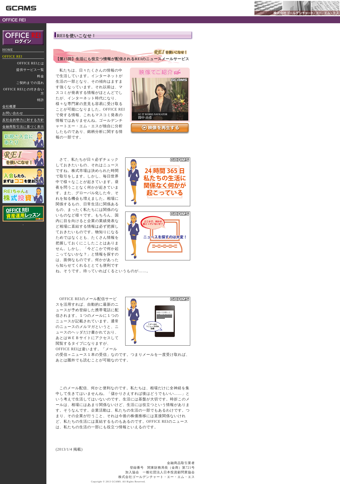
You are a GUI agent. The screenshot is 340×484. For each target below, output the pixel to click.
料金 (40, 76)
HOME (7, 50)
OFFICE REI (12, 56)
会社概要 (9, 106)
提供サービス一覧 (30, 70)
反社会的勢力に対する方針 (23, 120)
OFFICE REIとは (30, 63)
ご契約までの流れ (30, 83)
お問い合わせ (12, 113)
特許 (40, 100)
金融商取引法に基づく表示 (23, 126)
